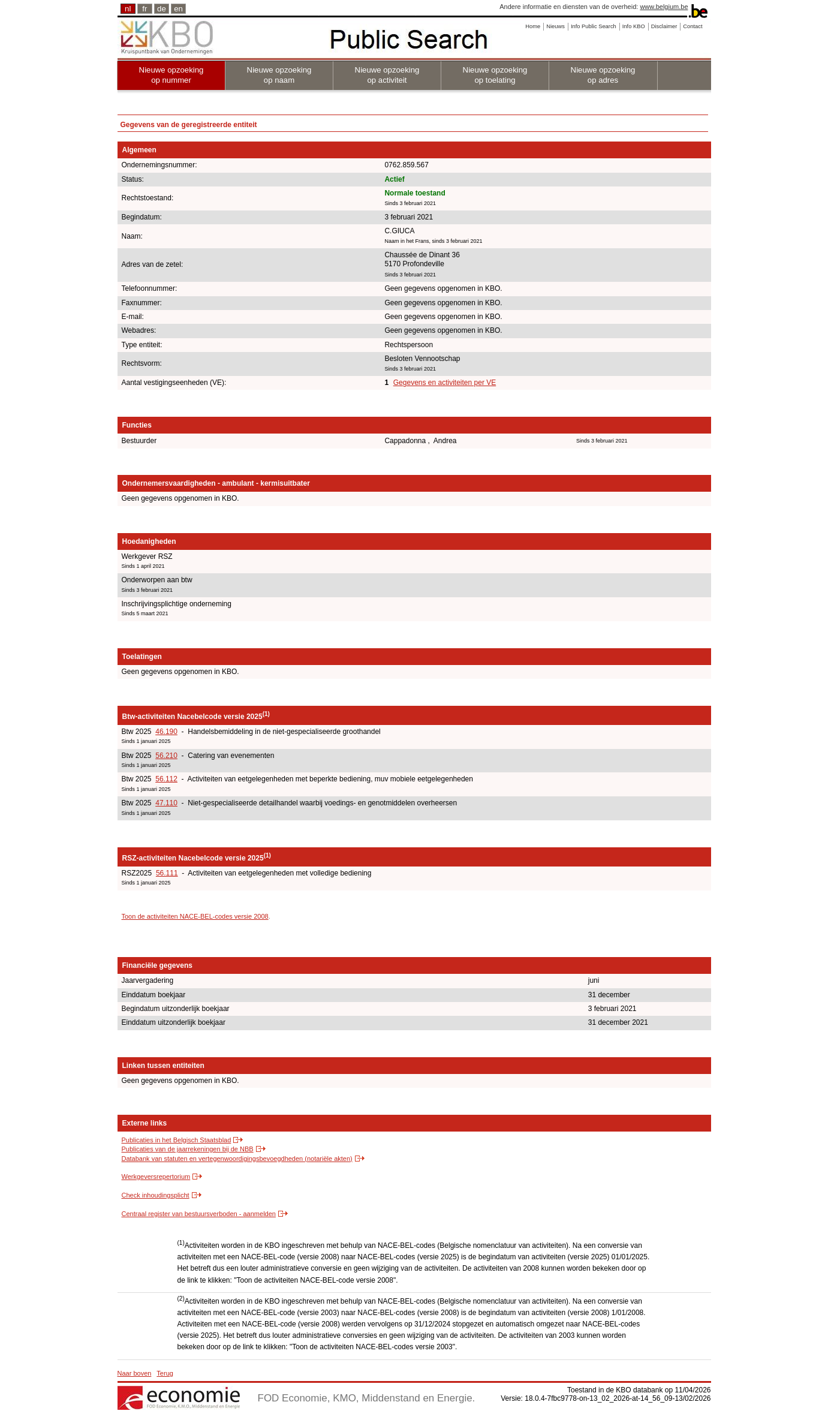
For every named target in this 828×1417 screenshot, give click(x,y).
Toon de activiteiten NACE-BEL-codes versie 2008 (195, 916)
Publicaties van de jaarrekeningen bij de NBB (188, 1149)
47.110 (166, 803)
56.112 (166, 779)
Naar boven (135, 1373)
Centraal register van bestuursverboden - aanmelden (199, 1213)
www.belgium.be (664, 6)
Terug (164, 1373)
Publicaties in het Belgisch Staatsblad (176, 1140)
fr (144, 8)
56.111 (167, 873)
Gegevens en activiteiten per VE (444, 382)
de (161, 8)
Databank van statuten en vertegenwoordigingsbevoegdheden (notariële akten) (237, 1158)
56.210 (166, 755)
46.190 (166, 731)
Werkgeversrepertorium (156, 1176)
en (178, 8)
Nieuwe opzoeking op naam (279, 75)
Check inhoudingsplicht (155, 1195)
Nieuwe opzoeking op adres (603, 75)
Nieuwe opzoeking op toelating (495, 75)
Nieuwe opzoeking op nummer (171, 75)
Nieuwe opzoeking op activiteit (387, 75)
